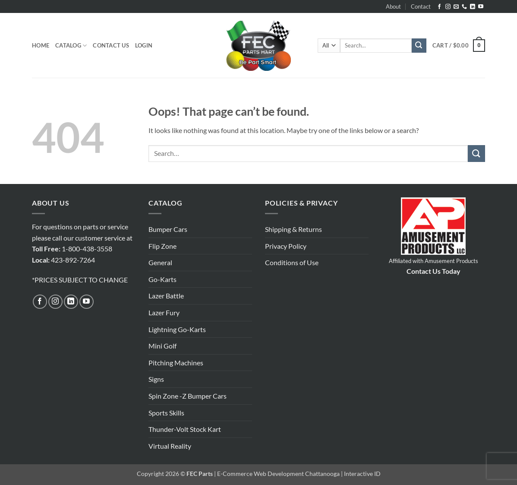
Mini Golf (162, 346)
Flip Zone (162, 246)
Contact (421, 6)
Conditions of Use (291, 262)
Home (40, 45)
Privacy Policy (285, 246)
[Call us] (464, 7)
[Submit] (419, 45)
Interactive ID (362, 473)
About (393, 6)
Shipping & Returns (293, 229)
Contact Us (111, 45)
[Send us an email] (456, 7)
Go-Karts (162, 279)
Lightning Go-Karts (177, 329)
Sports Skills (166, 413)
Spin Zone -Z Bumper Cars (187, 396)
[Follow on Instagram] (448, 7)
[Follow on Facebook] (439, 7)
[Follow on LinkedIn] (472, 7)
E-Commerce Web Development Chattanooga (278, 473)
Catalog (71, 45)
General (160, 262)
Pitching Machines (175, 362)
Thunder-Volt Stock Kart (184, 429)
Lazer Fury (164, 312)
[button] (143, 45)
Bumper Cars (167, 229)
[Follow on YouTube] (480, 7)
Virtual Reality (169, 446)
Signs (156, 379)
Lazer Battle (166, 296)
